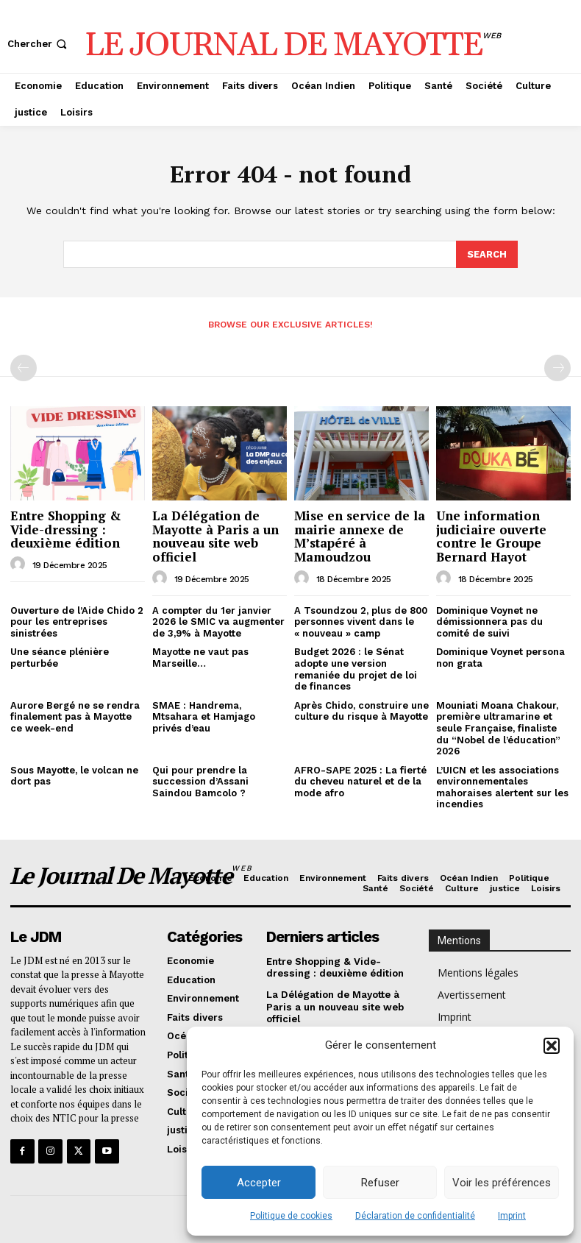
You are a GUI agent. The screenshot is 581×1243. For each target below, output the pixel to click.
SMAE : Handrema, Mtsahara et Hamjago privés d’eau (203, 716)
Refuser (380, 1182)
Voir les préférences (501, 1182)
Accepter (259, 1182)
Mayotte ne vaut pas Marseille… (200, 656)
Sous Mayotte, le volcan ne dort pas (74, 775)
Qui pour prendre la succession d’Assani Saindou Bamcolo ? (200, 781)
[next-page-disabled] (557, 367)
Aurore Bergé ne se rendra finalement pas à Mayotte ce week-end (75, 716)
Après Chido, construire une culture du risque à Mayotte (361, 710)
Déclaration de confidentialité (415, 1216)
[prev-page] (23, 367)
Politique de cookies (291, 1216)
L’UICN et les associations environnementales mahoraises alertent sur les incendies (502, 787)
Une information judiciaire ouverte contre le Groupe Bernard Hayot (491, 535)
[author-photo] (19, 564)
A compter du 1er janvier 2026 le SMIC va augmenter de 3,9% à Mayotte (218, 620)
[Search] (487, 254)
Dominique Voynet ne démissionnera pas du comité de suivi (489, 620)
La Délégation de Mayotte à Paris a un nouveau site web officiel (215, 535)
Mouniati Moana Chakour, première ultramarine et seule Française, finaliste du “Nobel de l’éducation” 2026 (498, 727)
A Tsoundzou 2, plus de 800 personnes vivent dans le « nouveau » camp (360, 620)
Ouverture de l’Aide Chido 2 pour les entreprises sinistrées (76, 620)
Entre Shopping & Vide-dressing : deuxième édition (65, 528)
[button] (551, 1045)
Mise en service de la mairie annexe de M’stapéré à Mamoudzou (359, 535)
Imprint (512, 1216)
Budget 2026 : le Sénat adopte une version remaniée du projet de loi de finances (355, 668)
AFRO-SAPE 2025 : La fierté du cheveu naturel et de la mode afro (360, 781)
